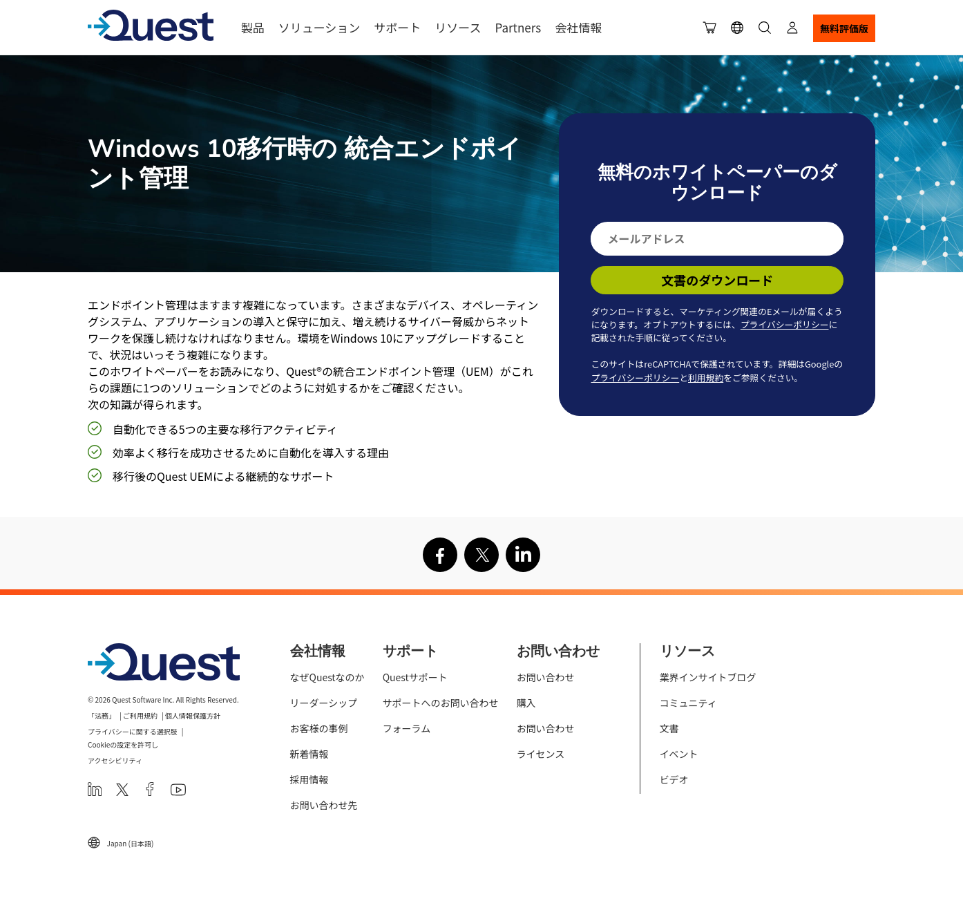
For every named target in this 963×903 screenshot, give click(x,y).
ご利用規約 (140, 715)
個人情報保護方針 (192, 715)
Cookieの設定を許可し (123, 744)
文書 (669, 728)
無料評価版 (844, 28)
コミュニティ (688, 703)
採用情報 (309, 779)
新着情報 (309, 754)
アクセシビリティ (115, 760)
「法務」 (101, 715)
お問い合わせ (546, 677)
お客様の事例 (319, 728)
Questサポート (415, 677)
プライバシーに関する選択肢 (133, 731)
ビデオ (674, 779)
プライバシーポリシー (785, 324)
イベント (679, 754)
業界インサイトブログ (708, 677)
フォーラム (407, 728)
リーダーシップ (324, 703)
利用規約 (705, 377)
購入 (526, 703)
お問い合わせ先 (324, 805)
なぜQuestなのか (327, 677)
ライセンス (541, 754)
